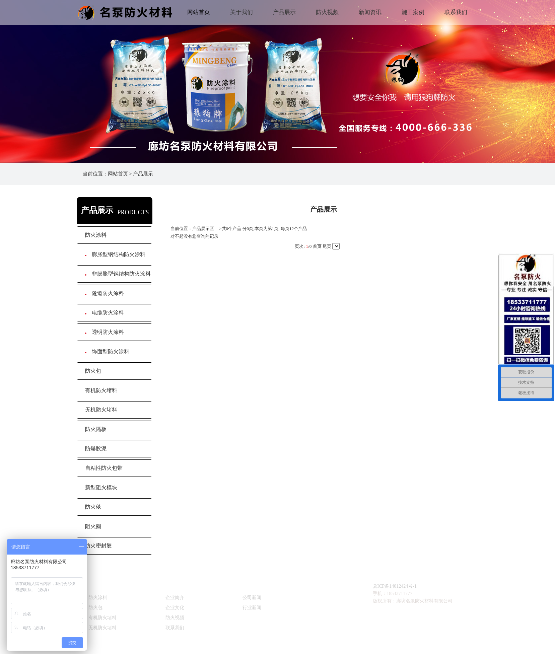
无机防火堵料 (101, 410)
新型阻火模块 (101, 487)
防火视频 (327, 12)
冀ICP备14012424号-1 (395, 586)
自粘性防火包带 (104, 468)
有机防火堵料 (101, 390)
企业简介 (174, 597)
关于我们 (241, 12)
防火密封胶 (98, 546)
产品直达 (99, 583)
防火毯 (93, 507)
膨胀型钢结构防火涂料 (115, 254)
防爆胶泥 (96, 448)
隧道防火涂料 (104, 293)
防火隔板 (96, 429)
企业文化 (174, 607)
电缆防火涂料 (104, 312)
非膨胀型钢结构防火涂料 (118, 274)
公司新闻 (251, 597)
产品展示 (284, 12)
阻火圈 (93, 526)
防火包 (93, 371)
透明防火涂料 (104, 332)
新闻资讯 (370, 12)
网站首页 (198, 12)
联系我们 (455, 12)
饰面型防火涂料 (107, 351)
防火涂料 (96, 235)
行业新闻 (251, 607)
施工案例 (413, 12)
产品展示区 (203, 228)
